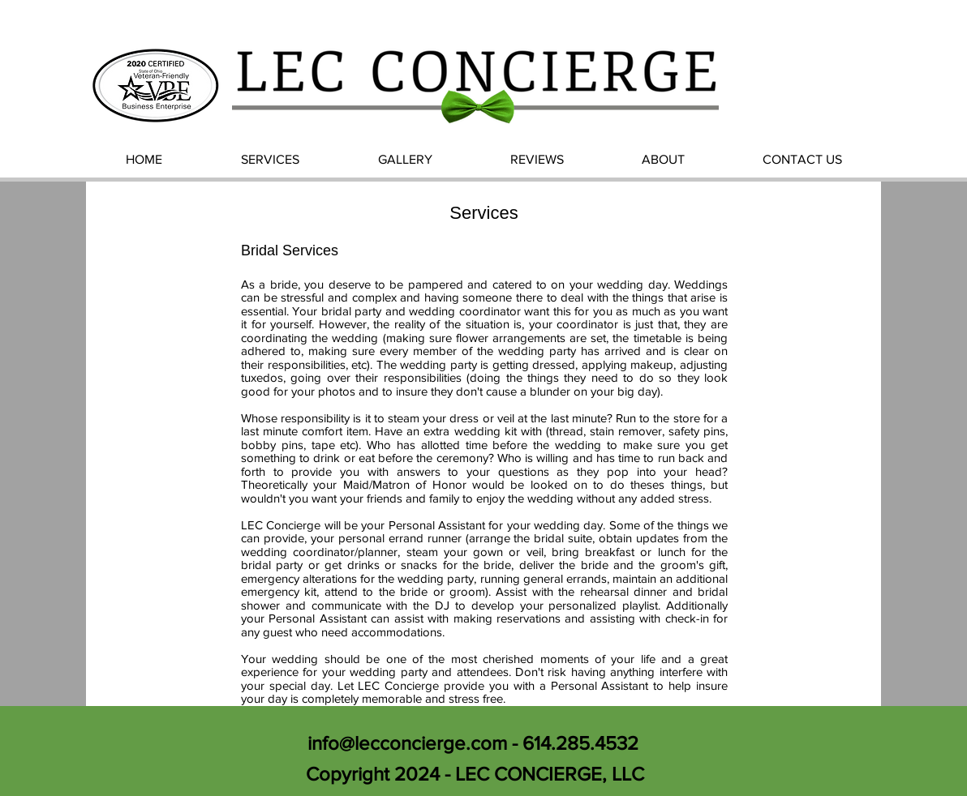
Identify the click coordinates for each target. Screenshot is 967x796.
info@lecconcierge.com (407, 743)
